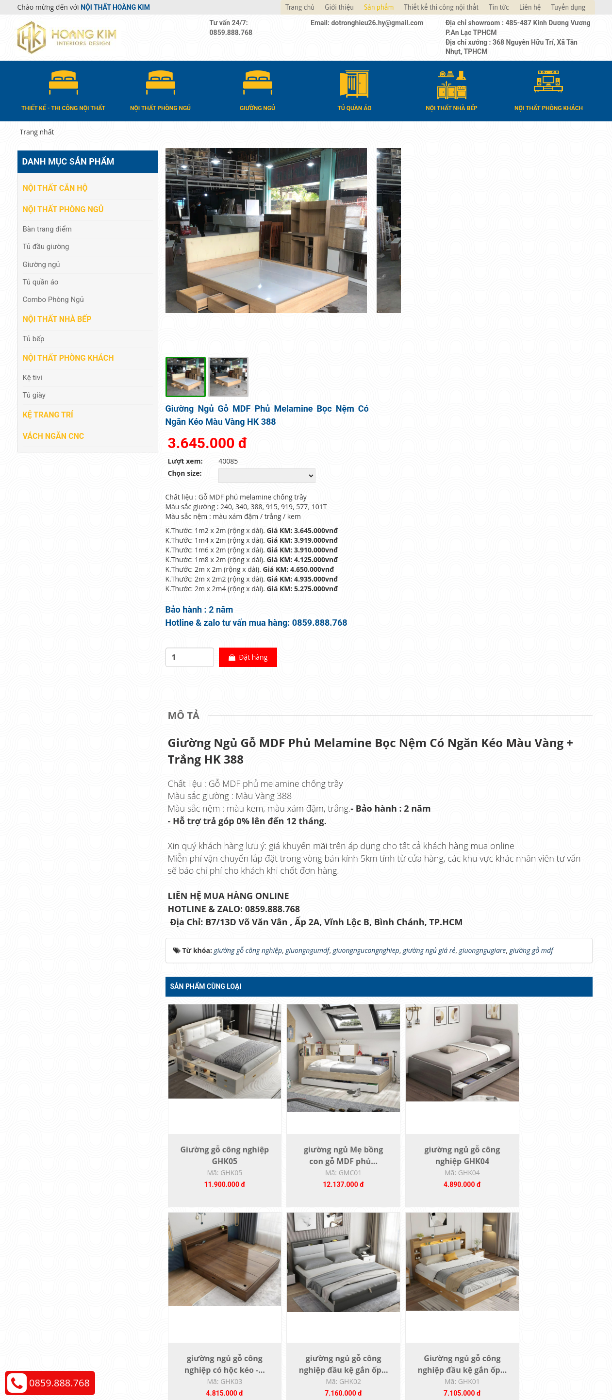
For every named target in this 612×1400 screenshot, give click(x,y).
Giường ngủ (41, 263)
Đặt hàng (464, 420)
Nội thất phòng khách (68, 357)
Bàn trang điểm (47, 228)
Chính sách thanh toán (497, 1248)
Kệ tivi (32, 377)
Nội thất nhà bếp (57, 318)
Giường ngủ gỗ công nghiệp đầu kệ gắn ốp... (325, 1145)
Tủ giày (34, 394)
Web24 (472, 1366)
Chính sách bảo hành (495, 1292)
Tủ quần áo (41, 281)
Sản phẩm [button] (379, 7)
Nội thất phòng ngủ (63, 209)
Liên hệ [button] (530, 7)
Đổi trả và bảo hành (347, 1278)
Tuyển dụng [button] (568, 7)
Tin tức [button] (499, 7)
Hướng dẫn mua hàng (350, 1248)
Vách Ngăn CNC (53, 435)
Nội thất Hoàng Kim (396, 1366)
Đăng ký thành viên (346, 1292)
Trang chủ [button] (299, 7)
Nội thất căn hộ (55, 187)
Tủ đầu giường (46, 246)
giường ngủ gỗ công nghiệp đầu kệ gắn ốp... (219, 1145)
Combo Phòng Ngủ (53, 299)
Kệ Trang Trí (48, 413)
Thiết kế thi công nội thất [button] (441, 7)
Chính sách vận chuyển (498, 1263)
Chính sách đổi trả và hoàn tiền (511, 1278)
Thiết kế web (445, 1366)
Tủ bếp (34, 337)
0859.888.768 (59, 1382)
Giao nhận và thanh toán (355, 1263)
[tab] (186, 479)
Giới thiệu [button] (339, 7)
